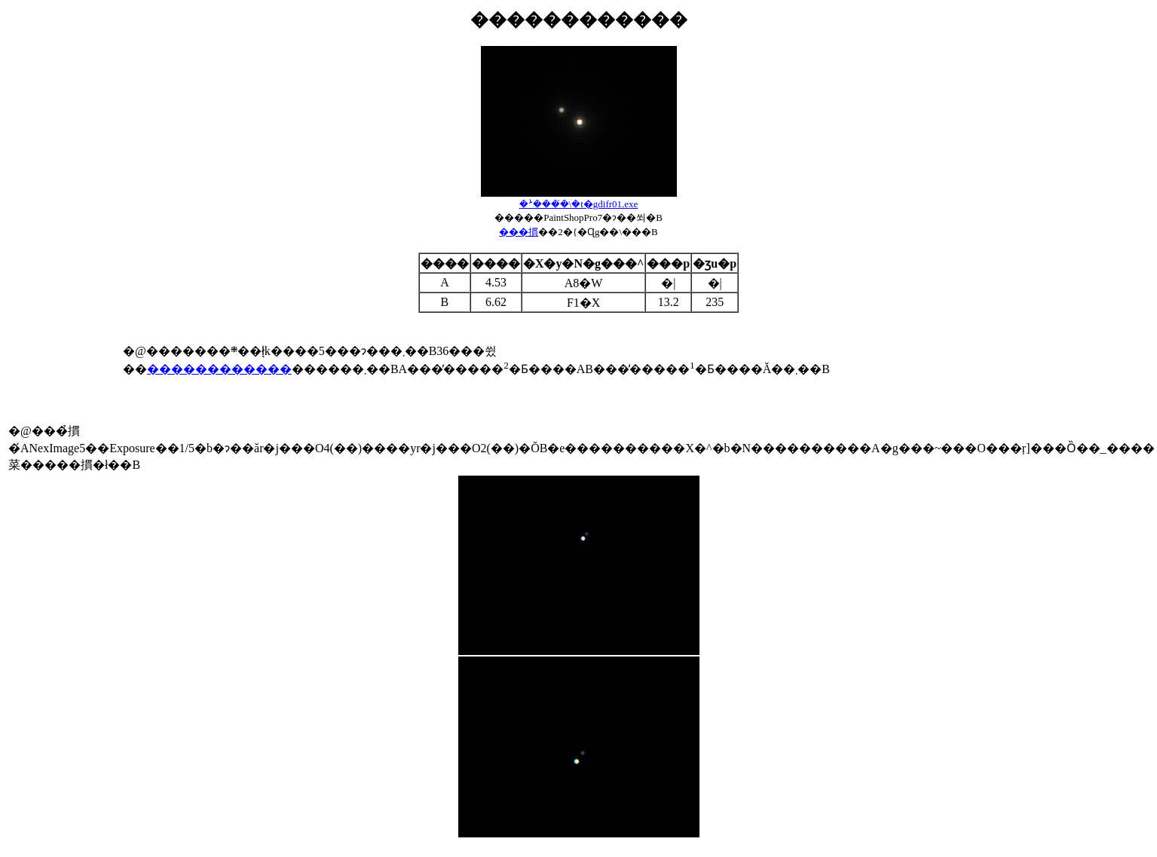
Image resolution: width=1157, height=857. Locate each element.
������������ (219, 369)
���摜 (518, 231)
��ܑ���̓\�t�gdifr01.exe (578, 204)
